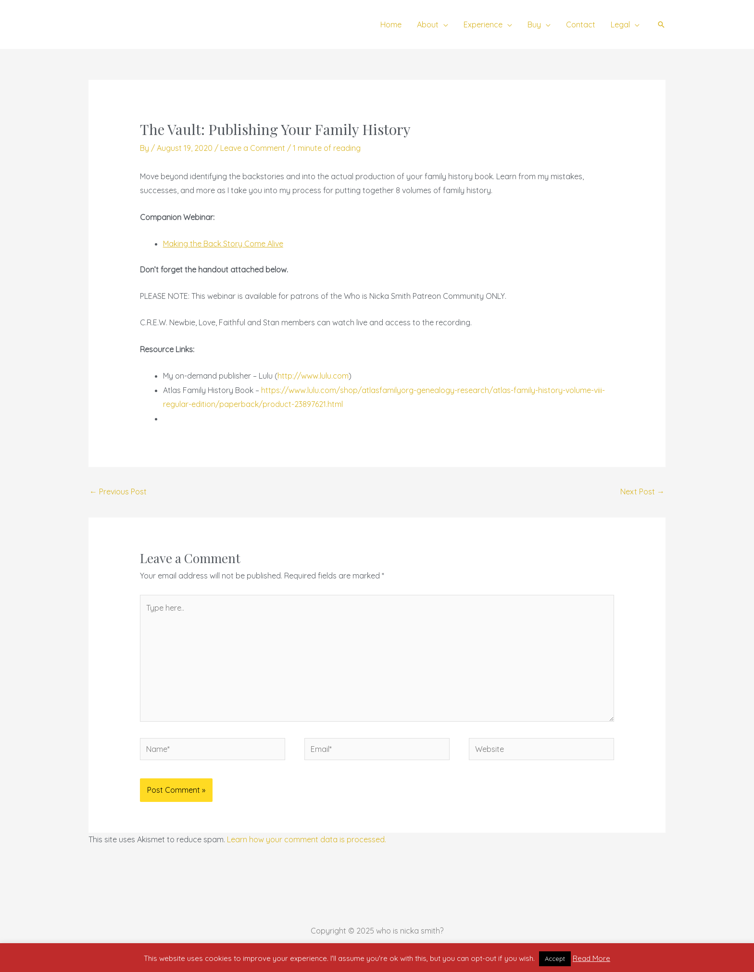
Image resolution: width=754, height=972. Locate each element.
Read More (591, 958)
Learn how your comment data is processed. (306, 839)
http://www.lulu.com (313, 376)
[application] (443, 24)
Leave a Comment (252, 148)
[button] (661, 24)
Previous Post (118, 491)
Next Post (642, 491)
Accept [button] (555, 958)
